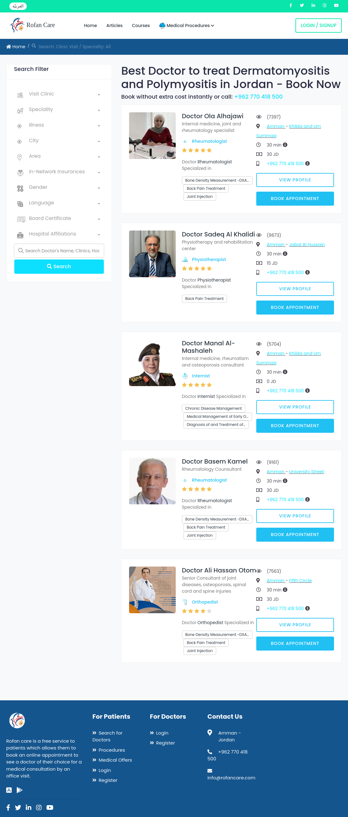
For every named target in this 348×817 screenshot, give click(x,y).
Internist (201, 376)
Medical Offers (115, 760)
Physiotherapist (209, 259)
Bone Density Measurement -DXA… (217, 180)
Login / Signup (318, 25)
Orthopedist (205, 602)
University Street (306, 472)
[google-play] (19, 790)
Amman (276, 126)
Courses (141, 25)
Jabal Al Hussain (307, 244)
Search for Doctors (107, 736)
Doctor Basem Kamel (215, 461)
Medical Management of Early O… (217, 416)
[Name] (59, 251)
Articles (114, 25)
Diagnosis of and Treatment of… (216, 424)
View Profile (295, 180)
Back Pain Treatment (206, 188)
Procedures (112, 750)
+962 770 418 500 (258, 96)
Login (105, 770)
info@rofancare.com (231, 777)
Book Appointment (295, 198)
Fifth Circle (300, 580)
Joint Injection (200, 196)
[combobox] (64, 95)
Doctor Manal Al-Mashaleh (208, 347)
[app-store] (9, 790)
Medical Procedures (186, 25)
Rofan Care (32, 25)
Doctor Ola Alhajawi (213, 116)
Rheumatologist (209, 141)
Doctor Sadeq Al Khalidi (218, 234)
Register (108, 780)
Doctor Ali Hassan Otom (219, 570)
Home (90, 25)
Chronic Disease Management (213, 408)
